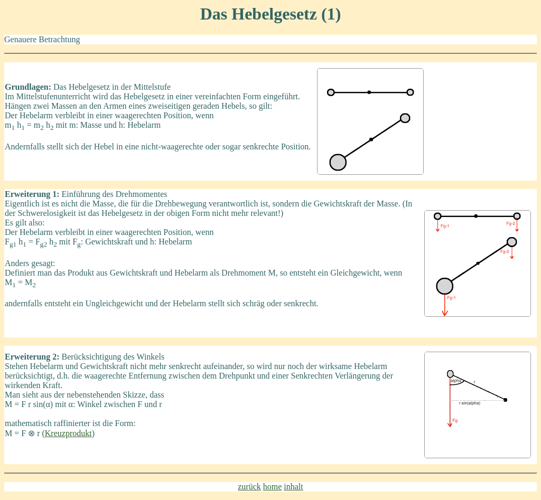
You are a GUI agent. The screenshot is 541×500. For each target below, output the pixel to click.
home (272, 486)
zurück (249, 486)
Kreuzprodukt (68, 433)
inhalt (293, 486)
